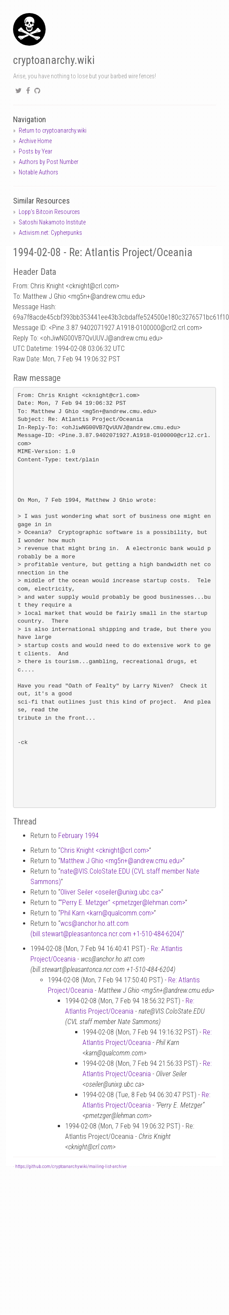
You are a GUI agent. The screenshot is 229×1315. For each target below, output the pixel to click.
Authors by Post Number (48, 161)
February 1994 (78, 835)
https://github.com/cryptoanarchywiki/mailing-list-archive (70, 1166)
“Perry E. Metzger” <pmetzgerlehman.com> (122, 902)
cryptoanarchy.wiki (54, 60)
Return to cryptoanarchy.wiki (52, 130)
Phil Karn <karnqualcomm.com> (107, 913)
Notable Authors (38, 172)
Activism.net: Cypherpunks (50, 232)
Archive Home (35, 140)
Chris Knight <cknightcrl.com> (104, 850)
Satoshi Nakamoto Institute (52, 222)
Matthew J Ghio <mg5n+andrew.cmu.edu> (121, 861)
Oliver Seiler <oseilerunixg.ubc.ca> (110, 892)
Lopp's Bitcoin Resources (49, 211)
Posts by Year (35, 151)
